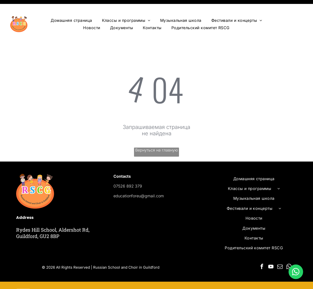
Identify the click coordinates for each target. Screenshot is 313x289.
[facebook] (262, 255)
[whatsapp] (289, 255)
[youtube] (271, 255)
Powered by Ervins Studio (65, 279)
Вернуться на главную (156, 137)
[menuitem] (71, 8)
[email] (280, 255)
